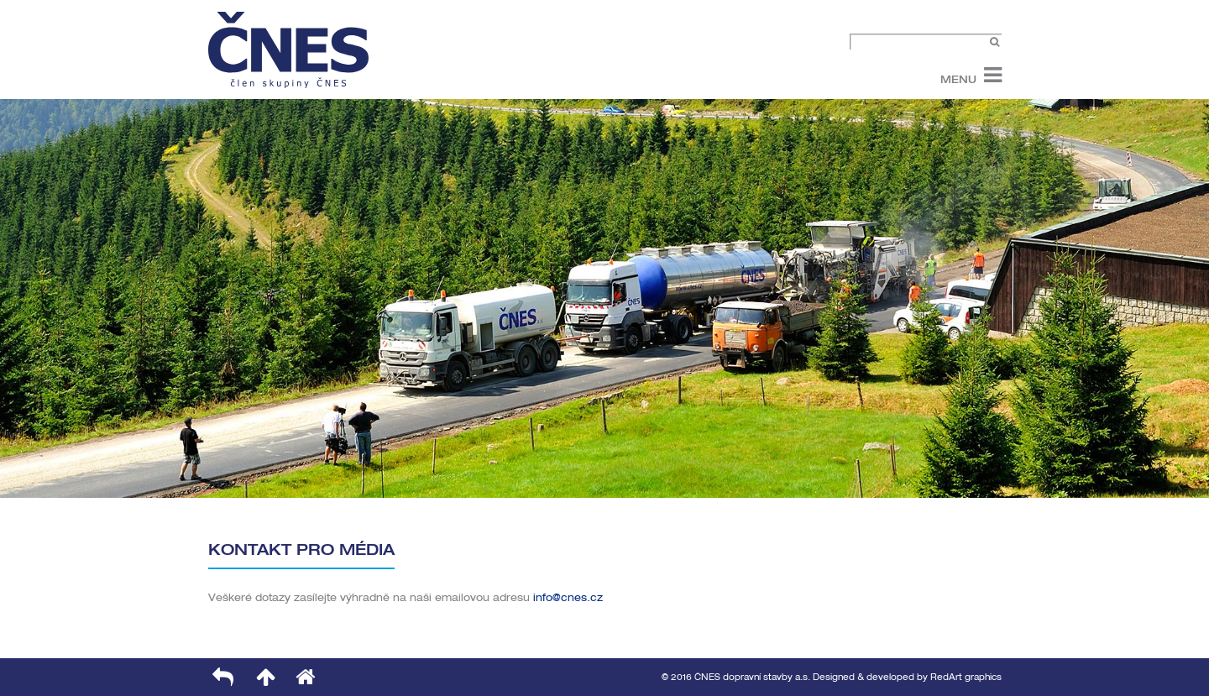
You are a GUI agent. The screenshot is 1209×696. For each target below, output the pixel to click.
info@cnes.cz (568, 598)
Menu (958, 78)
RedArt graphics (966, 677)
